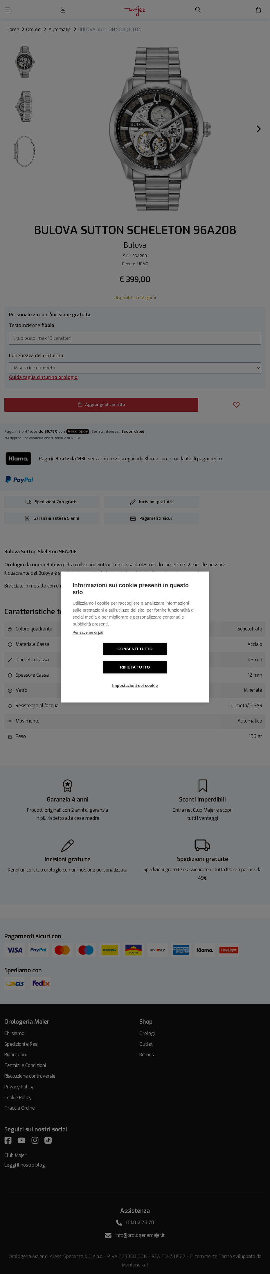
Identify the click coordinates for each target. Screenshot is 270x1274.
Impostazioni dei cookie (135, 676)
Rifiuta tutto (168, 658)
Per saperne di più (88, 641)
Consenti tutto (101, 658)
